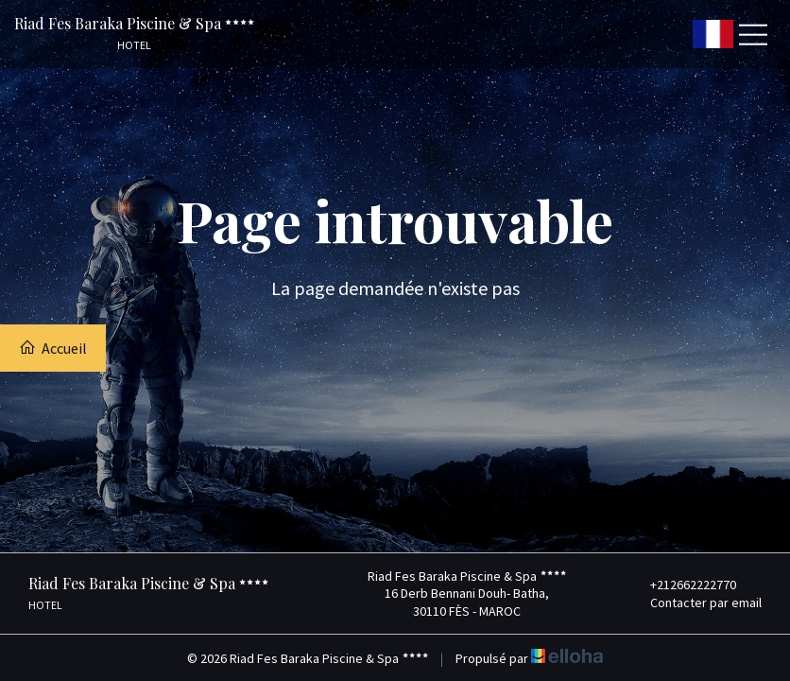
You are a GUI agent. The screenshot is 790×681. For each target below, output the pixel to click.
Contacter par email (695, 602)
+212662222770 (682, 584)
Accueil (53, 348)
